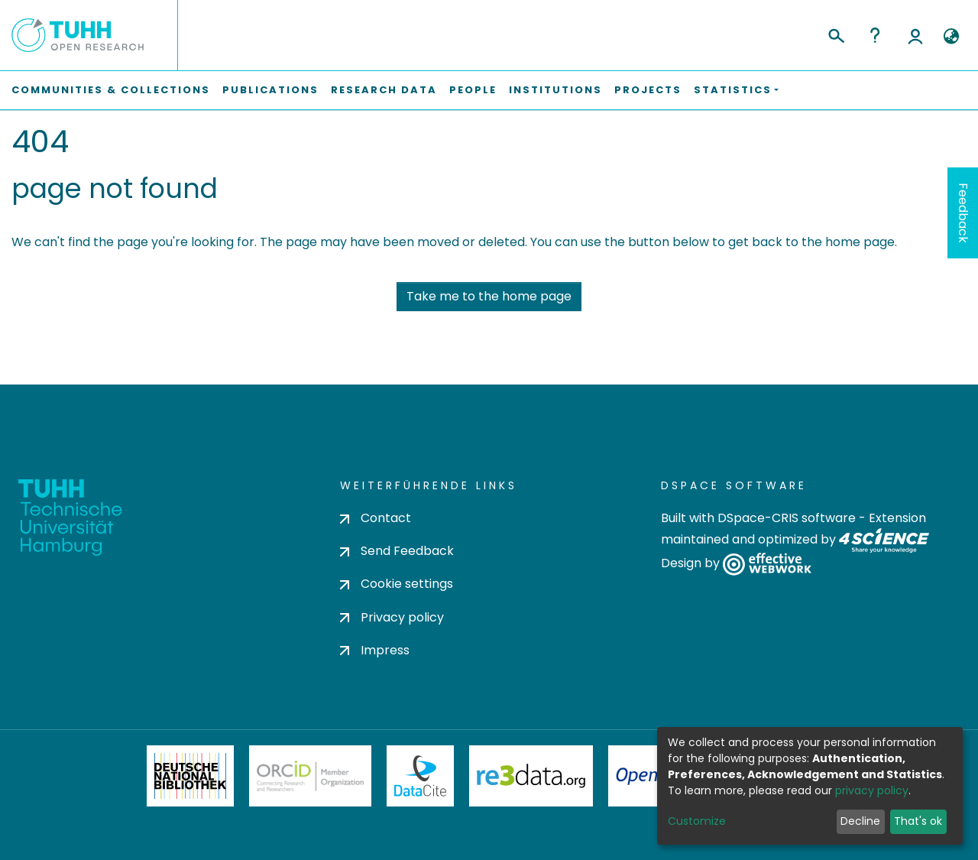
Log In (915, 35)
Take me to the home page (489, 296)
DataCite (420, 776)
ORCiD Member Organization (310, 776)
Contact (375, 518)
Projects (648, 90)
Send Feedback (397, 551)
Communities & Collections (110, 90)
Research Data (384, 90)
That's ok (918, 821)
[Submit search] (835, 33)
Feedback (963, 213)
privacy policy (871, 790)
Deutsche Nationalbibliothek (190, 776)
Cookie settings (396, 583)
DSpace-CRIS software (786, 518)
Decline (860, 821)
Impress (375, 650)
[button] (950, 37)
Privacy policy (392, 617)
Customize (697, 821)
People (473, 90)
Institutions (555, 90)
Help (875, 35)
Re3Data (531, 776)
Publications (270, 90)
